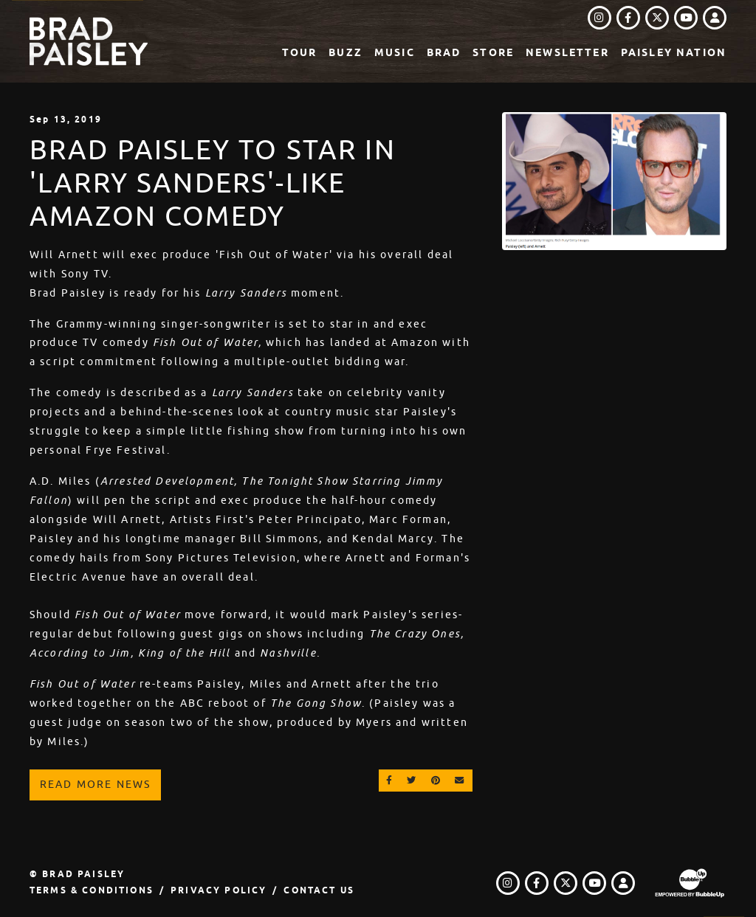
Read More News (95, 784)
